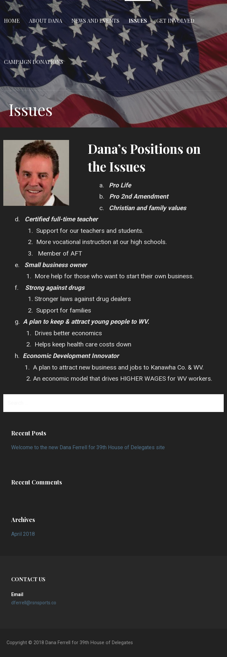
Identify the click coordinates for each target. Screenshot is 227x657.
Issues (138, 20)
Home (12, 20)
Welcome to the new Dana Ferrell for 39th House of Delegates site (88, 447)
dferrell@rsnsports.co (33, 602)
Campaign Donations (33, 61)
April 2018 (23, 534)
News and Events (95, 20)
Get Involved (175, 20)
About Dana (45, 20)
